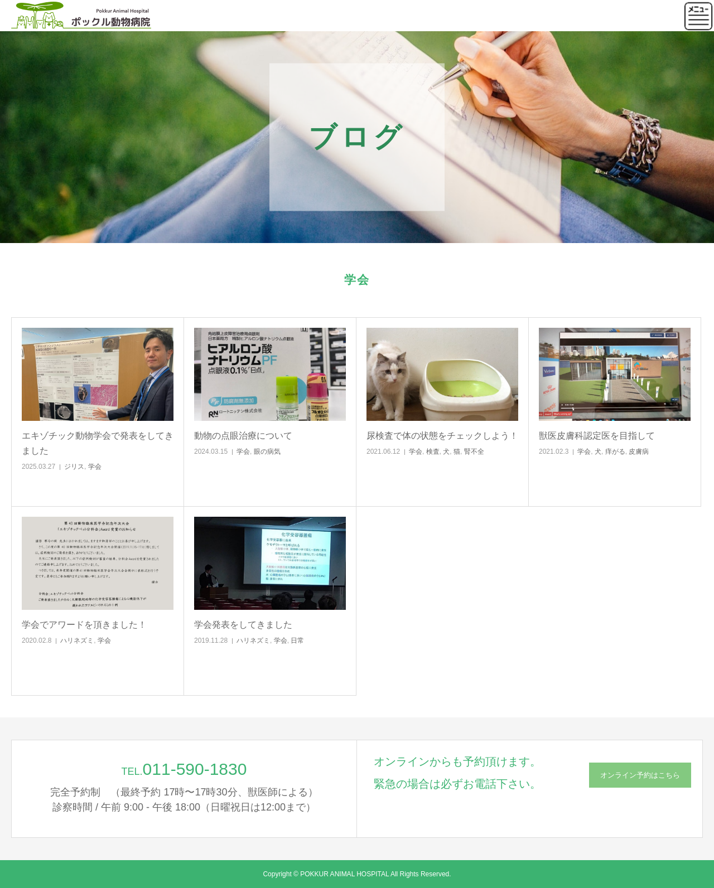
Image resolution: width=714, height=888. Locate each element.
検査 (433, 451)
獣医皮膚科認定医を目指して (597, 435)
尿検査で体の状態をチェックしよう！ (442, 435)
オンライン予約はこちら (640, 775)
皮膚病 (639, 451)
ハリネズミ (77, 640)
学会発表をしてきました (243, 624)
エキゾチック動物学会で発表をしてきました (97, 443)
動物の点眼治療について (243, 435)
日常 (297, 640)
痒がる (615, 451)
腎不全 (474, 451)
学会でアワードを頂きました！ (84, 624)
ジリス (74, 466)
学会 (95, 466)
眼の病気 (267, 451)
